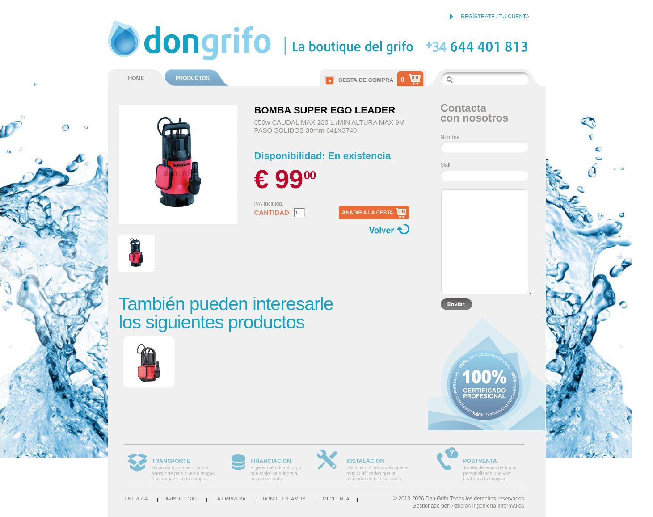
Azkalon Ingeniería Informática (487, 506)
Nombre (450, 137)
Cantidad (271, 212)
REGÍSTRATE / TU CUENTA (495, 16)
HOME (136, 78)
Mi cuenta (336, 498)
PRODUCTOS (193, 78)
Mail (446, 165)
